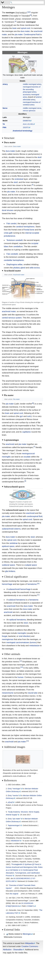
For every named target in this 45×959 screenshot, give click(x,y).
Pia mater (16, 399)
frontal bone (29, 230)
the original (14, 894)
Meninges (27, 934)
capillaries (26, 432)
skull (39, 157)
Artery (5, 84)
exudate (27, 457)
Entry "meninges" (14, 789)
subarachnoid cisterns (11, 529)
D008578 (26, 121)
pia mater (19, 34)
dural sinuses (7, 210)
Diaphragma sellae (14, 264)
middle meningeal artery (32, 84)
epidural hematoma (17, 620)
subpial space (31, 565)
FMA (4, 127)
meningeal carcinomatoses (17, 642)
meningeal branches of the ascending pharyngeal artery (31, 89)
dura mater (25, 31)
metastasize (34, 646)
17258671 (30, 906)
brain (14, 28)
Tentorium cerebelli (14, 240)
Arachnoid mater (18, 275)
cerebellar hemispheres (14, 260)
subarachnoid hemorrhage (19, 589)
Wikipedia (29, 943)
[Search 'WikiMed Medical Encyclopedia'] (27, 2)
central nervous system (12, 318)
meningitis (21, 633)
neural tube (32, 693)
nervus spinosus (29, 111)
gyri (21, 416)
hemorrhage (7, 584)
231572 (26, 127)
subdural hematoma (16, 600)
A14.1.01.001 (28, 124)
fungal (4, 636)
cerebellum (18, 246)
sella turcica (34, 268)
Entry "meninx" (13, 795)
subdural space (8, 565)
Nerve (5, 108)
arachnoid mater (9, 311)
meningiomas (7, 639)
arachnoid (10, 444)
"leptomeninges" (14, 825)
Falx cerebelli (12, 254)
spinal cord (25, 28)
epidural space (8, 546)
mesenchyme (7, 693)
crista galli (8, 233)
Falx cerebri (11, 224)
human (21, 677)
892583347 (15, 841)
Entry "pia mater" (14, 819)
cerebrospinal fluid (34, 516)
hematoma (31, 584)
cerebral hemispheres (25, 227)
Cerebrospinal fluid (32, 34)
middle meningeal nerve (32, 108)
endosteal (19, 179)
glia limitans (10, 571)
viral (20, 636)
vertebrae (13, 543)
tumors (33, 642)
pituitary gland (19, 268)
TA (4, 124)
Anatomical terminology (22, 131)
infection (26, 636)
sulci (29, 416)
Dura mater (17, 146)
